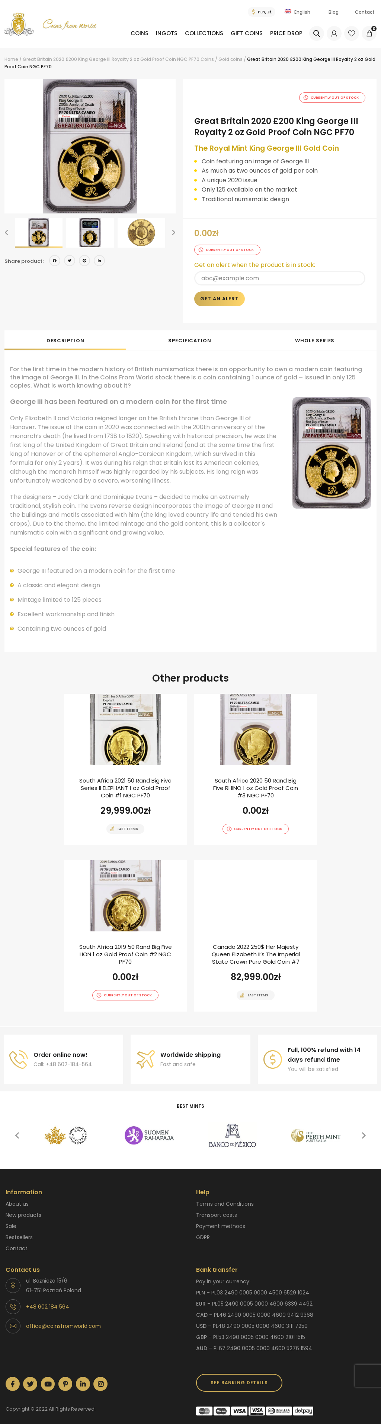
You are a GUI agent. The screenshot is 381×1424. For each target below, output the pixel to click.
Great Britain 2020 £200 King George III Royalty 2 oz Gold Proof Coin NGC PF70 (111, 59)
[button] (6, 232)
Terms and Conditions (225, 1197)
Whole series (314, 333)
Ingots (151, 33)
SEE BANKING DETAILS (239, 1375)
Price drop (288, 33)
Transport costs (216, 1208)
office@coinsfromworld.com (63, 1319)
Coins (119, 33)
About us (17, 1197)
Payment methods (220, 1219)
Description (65, 333)
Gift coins (243, 33)
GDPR (203, 1230)
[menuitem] (121, 38)
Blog (334, 12)
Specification (189, 333)
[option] (90, 146)
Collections (194, 33)
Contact (365, 12)
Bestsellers (19, 1230)
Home (11, 59)
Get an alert (219, 291)
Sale (11, 1219)
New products (23, 1208)
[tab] (65, 333)
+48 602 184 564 (47, 1299)
